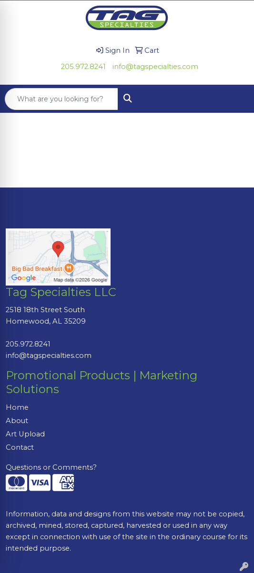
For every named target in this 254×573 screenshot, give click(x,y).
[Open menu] (234, 99)
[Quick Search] (61, 99)
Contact (20, 447)
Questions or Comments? (51, 467)
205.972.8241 (83, 66)
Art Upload (25, 434)
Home (17, 407)
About (17, 420)
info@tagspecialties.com (155, 66)
